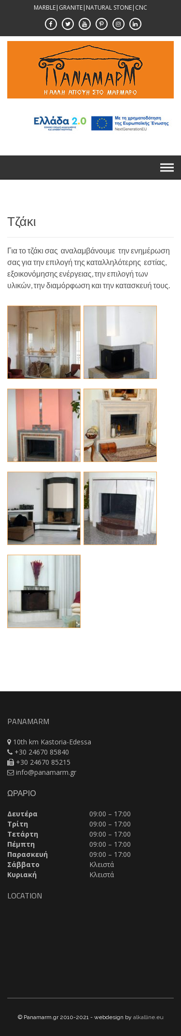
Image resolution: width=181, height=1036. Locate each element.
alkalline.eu (148, 1017)
